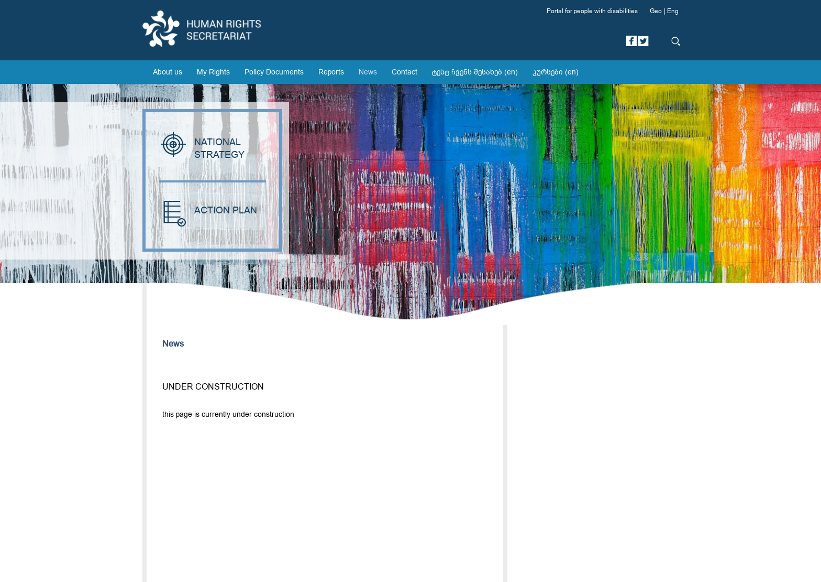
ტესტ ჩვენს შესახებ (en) (475, 72)
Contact (404, 72)
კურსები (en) (555, 72)
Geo (656, 11)
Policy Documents (274, 72)
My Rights (213, 72)
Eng (673, 11)
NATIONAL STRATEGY (203, 148)
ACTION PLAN (208, 210)
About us (167, 72)
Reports (331, 72)
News (368, 72)
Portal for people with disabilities (592, 11)
